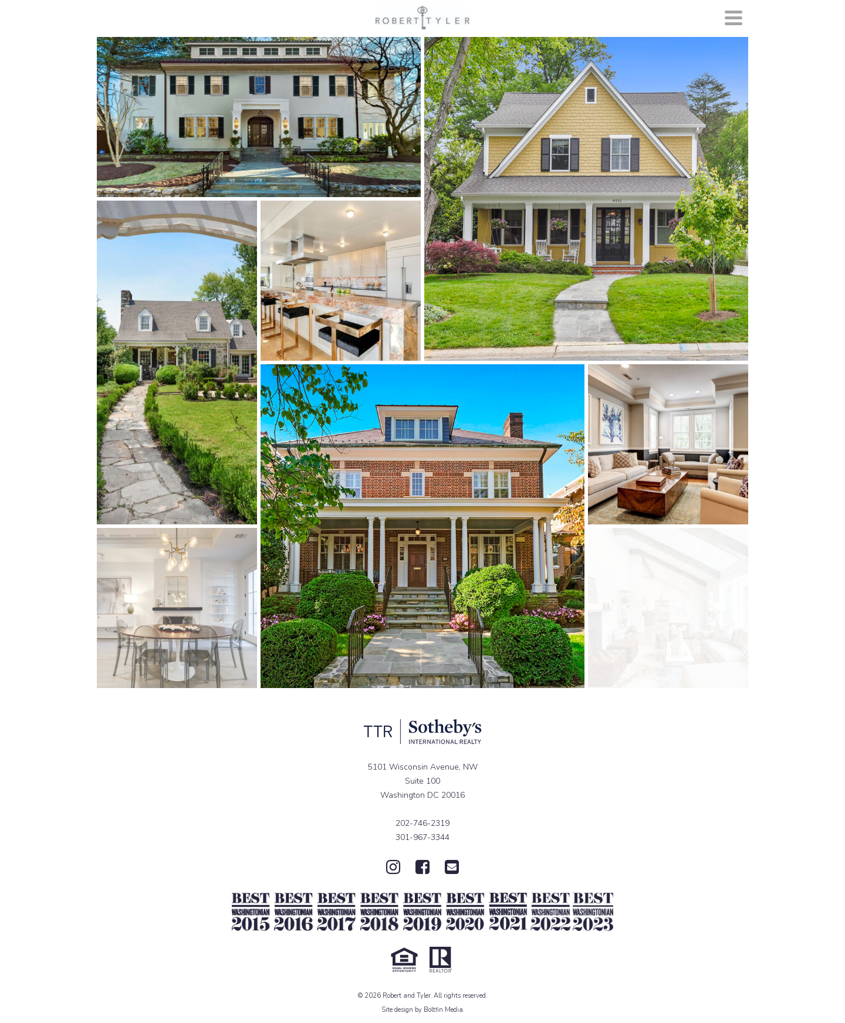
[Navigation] (733, 17)
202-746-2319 (422, 823)
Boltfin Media (443, 1009)
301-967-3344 (422, 837)
